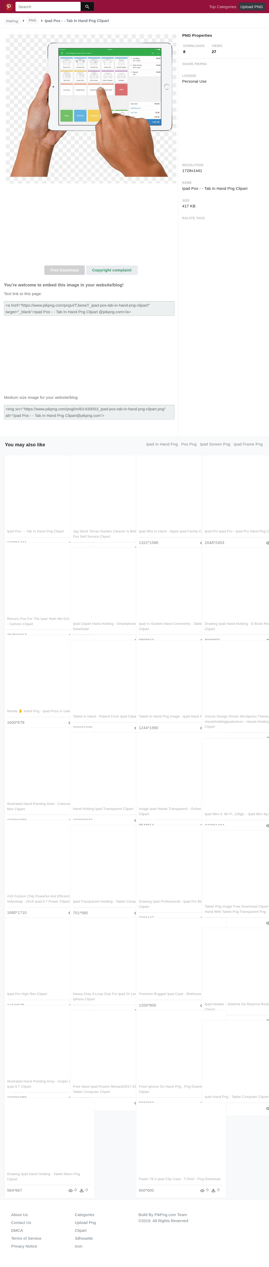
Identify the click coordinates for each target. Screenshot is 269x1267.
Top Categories (222, 6)
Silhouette (84, 1238)
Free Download (64, 270)
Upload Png (85, 1222)
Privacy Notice (24, 1246)
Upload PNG (251, 6)
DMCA (17, 1230)
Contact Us (21, 1222)
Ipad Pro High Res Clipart (27, 983)
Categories (84, 1214)
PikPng (12, 21)
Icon (78, 1246)
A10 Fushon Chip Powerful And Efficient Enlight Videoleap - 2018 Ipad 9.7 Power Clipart (33, 890)
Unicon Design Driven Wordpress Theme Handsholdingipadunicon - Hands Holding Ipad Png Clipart (231, 711)
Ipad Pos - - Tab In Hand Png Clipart (35, 520)
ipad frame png (248, 444)
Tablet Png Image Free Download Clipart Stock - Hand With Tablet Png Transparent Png (233, 901)
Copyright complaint (111, 270)
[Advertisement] (91, 226)
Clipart (81, 1230)
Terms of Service (26, 1238)
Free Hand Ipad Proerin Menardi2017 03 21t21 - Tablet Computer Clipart (97, 1081)
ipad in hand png (162, 444)
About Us (19, 1214)
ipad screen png (215, 444)
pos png (189, 444)
